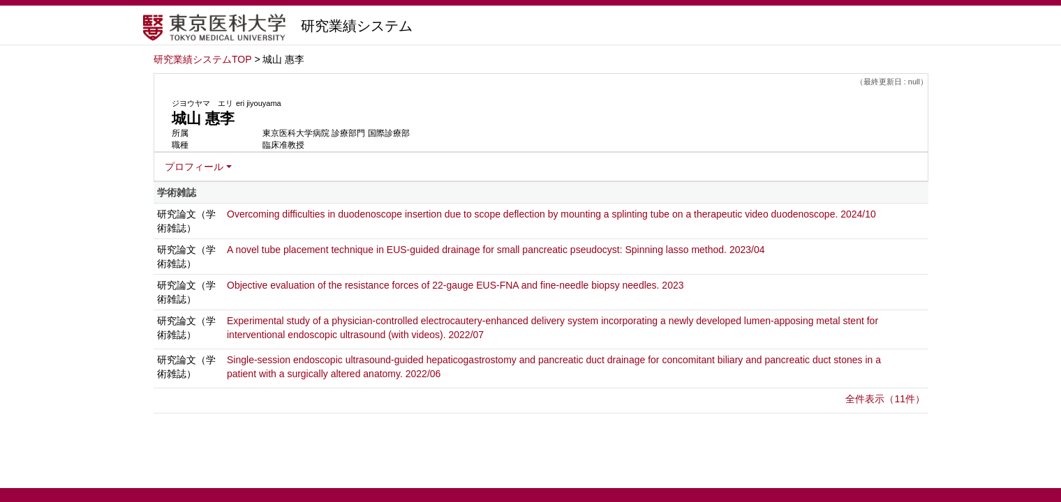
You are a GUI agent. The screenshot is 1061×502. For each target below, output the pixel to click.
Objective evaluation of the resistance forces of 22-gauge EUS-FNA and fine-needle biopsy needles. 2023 (455, 285)
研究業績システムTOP (203, 59)
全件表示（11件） (885, 398)
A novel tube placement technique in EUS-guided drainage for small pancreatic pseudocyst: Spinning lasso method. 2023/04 (496, 249)
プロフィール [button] (194, 166)
